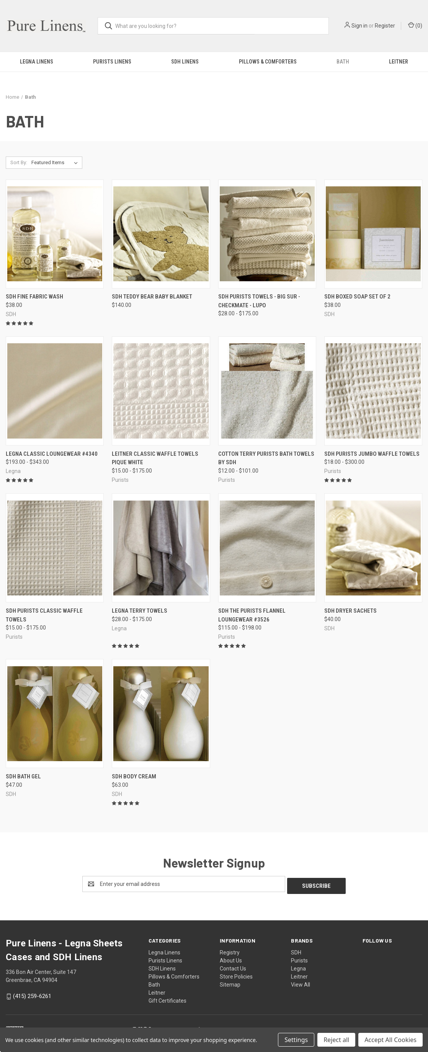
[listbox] (56, 162)
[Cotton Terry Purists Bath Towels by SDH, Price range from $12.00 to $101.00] (267, 391)
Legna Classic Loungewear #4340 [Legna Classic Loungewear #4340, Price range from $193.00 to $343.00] (52, 453)
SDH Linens (185, 62)
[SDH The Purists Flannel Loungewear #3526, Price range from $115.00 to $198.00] (267, 548)
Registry (230, 951)
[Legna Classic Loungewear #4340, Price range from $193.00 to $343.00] (54, 391)
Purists (299, 959)
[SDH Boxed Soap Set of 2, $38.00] (373, 234)
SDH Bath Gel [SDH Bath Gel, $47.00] (23, 776)
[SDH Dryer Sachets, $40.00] (373, 548)
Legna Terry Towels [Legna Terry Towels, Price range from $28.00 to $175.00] (139, 610)
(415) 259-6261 (32, 994)
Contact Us (233, 967)
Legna (298, 967)
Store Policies (236, 975)
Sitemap (230, 983)
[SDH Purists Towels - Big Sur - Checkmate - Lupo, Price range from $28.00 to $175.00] (267, 234)
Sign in (359, 26)
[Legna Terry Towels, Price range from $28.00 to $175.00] (160, 548)
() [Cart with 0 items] (415, 25)
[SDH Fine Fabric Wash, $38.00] (54, 234)
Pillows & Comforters (268, 62)
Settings (296, 1040)
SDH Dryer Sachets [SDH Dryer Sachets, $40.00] (350, 610)
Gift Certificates (167, 999)
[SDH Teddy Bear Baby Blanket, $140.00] (160, 234)
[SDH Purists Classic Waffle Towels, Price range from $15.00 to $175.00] (54, 548)
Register (385, 26)
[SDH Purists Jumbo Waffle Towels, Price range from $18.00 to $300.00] (373, 391)
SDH (296, 951)
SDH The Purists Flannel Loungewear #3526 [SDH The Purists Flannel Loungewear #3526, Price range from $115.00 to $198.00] (252, 615)
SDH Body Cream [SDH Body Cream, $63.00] (134, 776)
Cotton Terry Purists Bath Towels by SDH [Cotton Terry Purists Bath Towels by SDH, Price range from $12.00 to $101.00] (266, 458)
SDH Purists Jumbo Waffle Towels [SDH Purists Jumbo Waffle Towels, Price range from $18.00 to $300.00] (372, 453)
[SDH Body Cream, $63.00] (160, 714)
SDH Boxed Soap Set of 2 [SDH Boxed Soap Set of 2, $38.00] (357, 296)
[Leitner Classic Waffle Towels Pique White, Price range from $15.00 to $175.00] (160, 391)
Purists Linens (112, 62)
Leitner (157, 991)
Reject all (336, 1040)
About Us (231, 959)
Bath (343, 62)
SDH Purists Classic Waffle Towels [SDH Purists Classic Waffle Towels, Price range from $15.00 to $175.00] (44, 615)
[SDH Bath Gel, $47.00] (54, 714)
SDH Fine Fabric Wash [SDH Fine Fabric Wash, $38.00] (34, 296)
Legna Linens (36, 62)
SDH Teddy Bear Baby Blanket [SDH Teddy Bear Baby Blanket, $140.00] (152, 296)
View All (300, 983)
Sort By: (18, 162)
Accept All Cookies (390, 1040)
